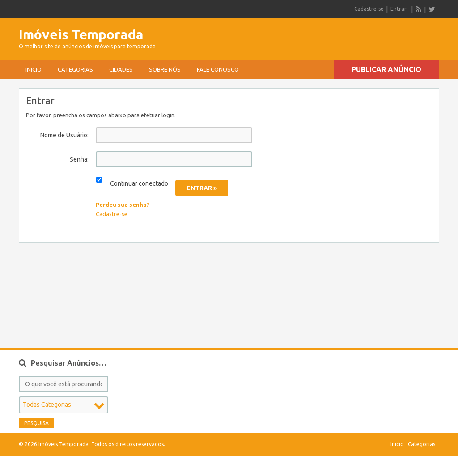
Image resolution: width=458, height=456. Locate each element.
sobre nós (165, 69)
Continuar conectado (139, 183)
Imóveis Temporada (81, 34)
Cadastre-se (369, 9)
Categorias (75, 69)
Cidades (121, 69)
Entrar (398, 9)
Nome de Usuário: (64, 135)
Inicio (33, 69)
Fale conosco (218, 69)
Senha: (79, 159)
